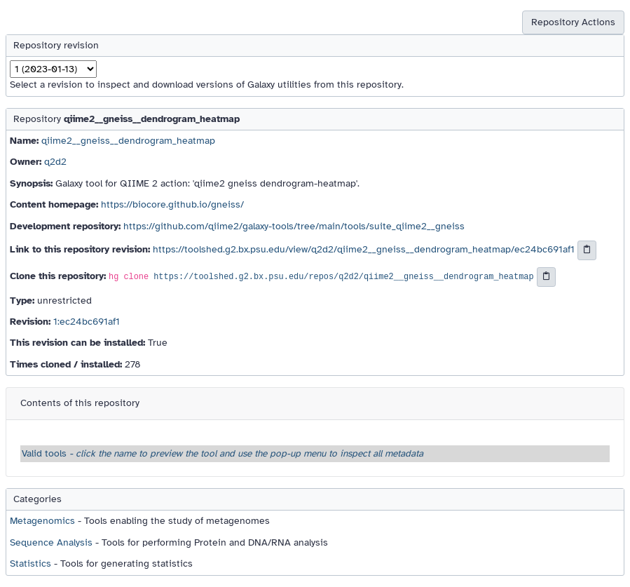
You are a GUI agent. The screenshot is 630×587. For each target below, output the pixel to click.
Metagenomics (42, 521)
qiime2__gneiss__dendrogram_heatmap (128, 141)
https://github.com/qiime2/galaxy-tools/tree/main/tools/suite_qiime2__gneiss (294, 226)
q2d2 (55, 162)
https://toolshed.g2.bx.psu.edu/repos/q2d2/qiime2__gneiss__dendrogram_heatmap (343, 277)
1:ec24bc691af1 (86, 322)
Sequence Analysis (51, 542)
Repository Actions (573, 22)
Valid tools (222, 453)
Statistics (30, 563)
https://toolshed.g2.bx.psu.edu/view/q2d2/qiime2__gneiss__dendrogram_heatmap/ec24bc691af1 (364, 249)
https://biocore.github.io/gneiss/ (172, 204)
